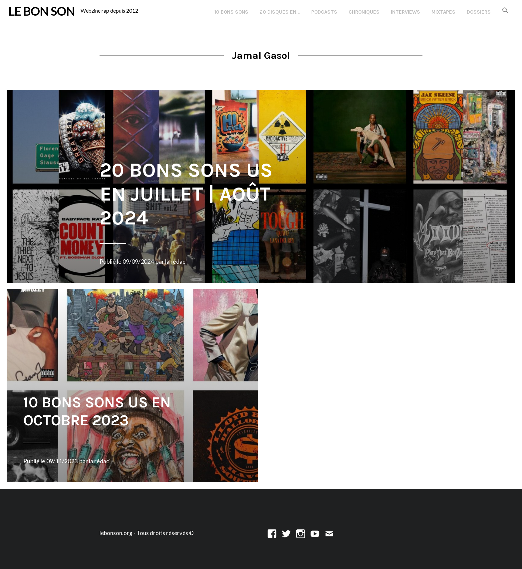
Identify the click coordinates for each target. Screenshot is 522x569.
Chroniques (364, 12)
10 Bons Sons (231, 12)
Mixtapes (443, 12)
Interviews (405, 12)
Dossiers (479, 12)
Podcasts (324, 12)
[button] (505, 11)
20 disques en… (280, 12)
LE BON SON (41, 11)
